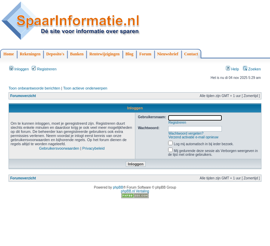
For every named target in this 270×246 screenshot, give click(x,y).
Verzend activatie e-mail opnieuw (193, 137)
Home (8, 54)
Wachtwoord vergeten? (185, 133)
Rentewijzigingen (104, 54)
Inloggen (19, 69)
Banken (76, 54)
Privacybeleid (93, 148)
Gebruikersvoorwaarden (59, 148)
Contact (191, 54)
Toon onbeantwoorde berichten (34, 88)
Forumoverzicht (23, 96)
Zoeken (252, 69)
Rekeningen (30, 54)
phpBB (118, 187)
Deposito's (55, 54)
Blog (129, 54)
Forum (145, 54)
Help (232, 69)
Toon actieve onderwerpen (85, 88)
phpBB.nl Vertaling (135, 191)
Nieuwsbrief (167, 54)
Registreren (44, 69)
